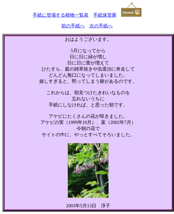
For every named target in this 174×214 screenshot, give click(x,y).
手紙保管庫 (104, 15)
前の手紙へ (73, 25)
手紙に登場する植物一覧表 (60, 15)
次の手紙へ (101, 25)
